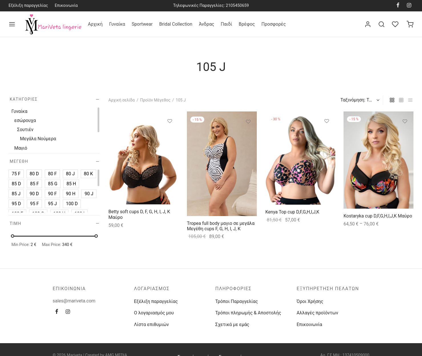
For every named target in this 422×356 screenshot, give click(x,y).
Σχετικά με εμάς (232, 324)
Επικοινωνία (66, 5)
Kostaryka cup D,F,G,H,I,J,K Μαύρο (378, 216)
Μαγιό (20, 147)
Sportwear (142, 24)
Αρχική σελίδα (121, 100)
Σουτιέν (25, 129)
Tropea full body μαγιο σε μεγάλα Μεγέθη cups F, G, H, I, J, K (221, 226)
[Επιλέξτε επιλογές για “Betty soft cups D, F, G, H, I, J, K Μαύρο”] (170, 134)
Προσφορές (273, 24)
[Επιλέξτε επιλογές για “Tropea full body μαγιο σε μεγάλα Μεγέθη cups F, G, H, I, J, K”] (248, 135)
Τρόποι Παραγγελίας (236, 301)
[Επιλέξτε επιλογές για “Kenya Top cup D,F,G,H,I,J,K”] (326, 134)
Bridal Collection (175, 24)
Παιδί (226, 24)
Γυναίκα (117, 24)
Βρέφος (247, 24)
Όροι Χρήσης (310, 301)
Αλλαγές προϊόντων (317, 313)
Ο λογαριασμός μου (154, 313)
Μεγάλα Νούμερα (38, 138)
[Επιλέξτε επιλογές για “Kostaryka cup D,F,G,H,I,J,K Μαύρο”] (405, 134)
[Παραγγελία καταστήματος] (359, 100)
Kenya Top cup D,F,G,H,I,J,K (292, 212)
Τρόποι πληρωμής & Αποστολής (248, 313)
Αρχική (95, 24)
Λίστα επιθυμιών (151, 324)
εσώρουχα (25, 120)
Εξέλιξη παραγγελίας (28, 5)
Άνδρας (206, 24)
